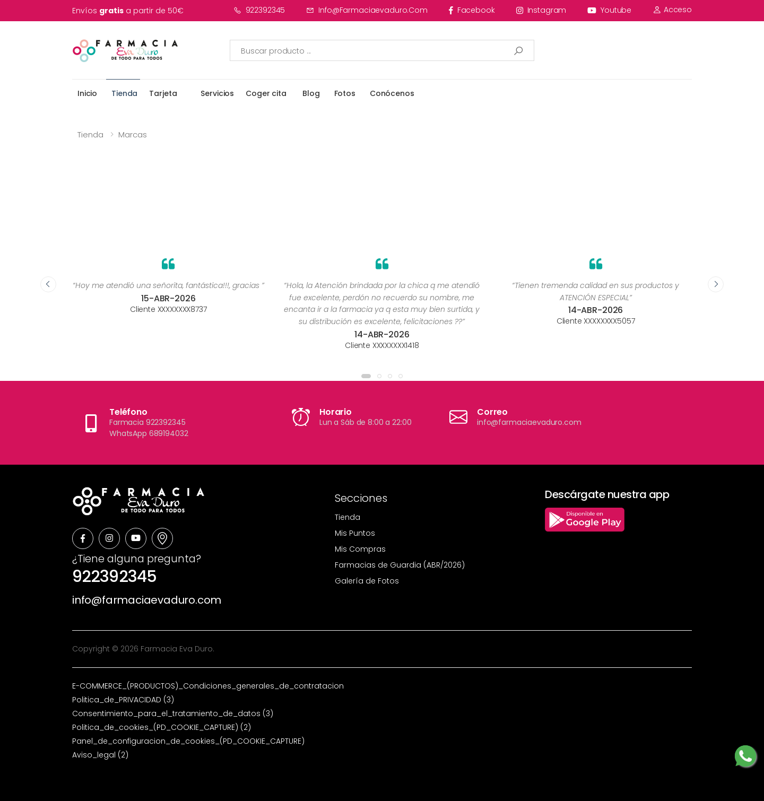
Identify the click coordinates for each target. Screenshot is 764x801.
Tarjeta (163, 93)
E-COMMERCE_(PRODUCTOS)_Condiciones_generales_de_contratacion (208, 686)
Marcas (132, 134)
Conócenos (392, 93)
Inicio (87, 93)
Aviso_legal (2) (100, 755)
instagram (541, 10)
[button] (366, 376)
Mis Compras (360, 549)
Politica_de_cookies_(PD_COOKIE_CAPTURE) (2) (161, 727)
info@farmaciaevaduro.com (367, 10)
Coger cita (266, 93)
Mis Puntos (355, 533)
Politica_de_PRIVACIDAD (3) (123, 699)
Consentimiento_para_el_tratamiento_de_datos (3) (172, 713)
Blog (310, 93)
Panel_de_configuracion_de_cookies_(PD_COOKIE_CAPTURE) (188, 741)
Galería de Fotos (367, 581)
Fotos (344, 93)
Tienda (124, 93)
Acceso (672, 9)
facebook (472, 10)
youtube (609, 10)
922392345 (259, 10)
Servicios (217, 93)
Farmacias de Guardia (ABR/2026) (400, 565)
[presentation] (48, 284)
